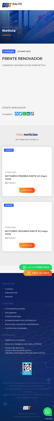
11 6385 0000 (35, 267)
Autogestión (11, 312)
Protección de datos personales (27, 416)
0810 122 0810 (37, 273)
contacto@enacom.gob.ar (27, 397)
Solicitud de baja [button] (13, 316)
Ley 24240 (38, 395)
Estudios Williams (49, 419)
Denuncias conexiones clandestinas (21, 324)
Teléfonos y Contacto (15, 340)
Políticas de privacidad (27, 413)
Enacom (47, 395)
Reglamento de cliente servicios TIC (17, 395)
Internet (9, 296)
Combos (9, 289)
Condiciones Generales (16, 328)
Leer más (27, 190)
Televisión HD (11, 292)
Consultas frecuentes (15, 308)
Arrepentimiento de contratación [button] (20, 320)
